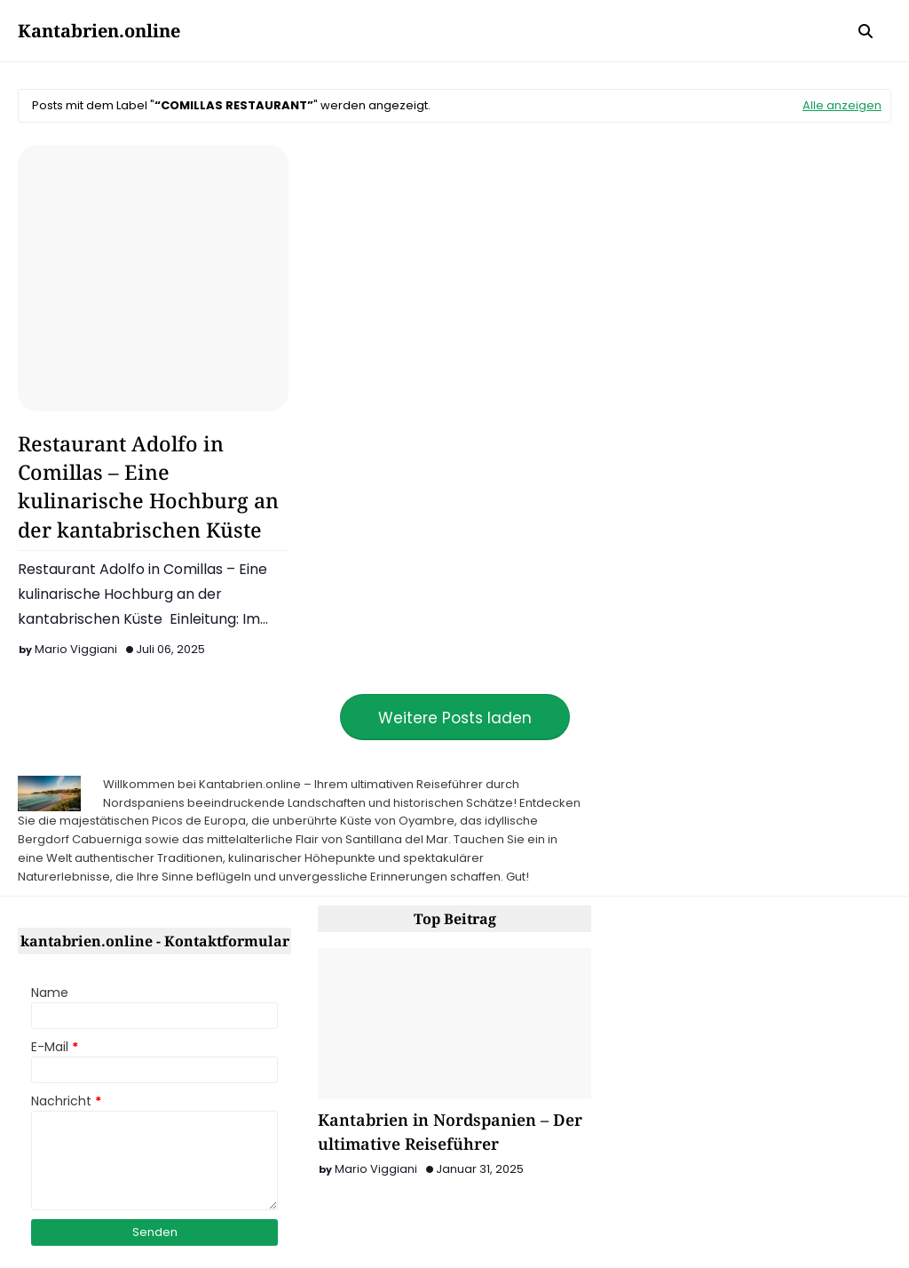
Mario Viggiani (76, 649)
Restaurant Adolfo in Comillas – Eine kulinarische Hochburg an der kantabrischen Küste (148, 486)
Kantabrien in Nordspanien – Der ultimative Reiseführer (450, 1131)
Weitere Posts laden (455, 718)
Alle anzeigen (841, 105)
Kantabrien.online (99, 31)
